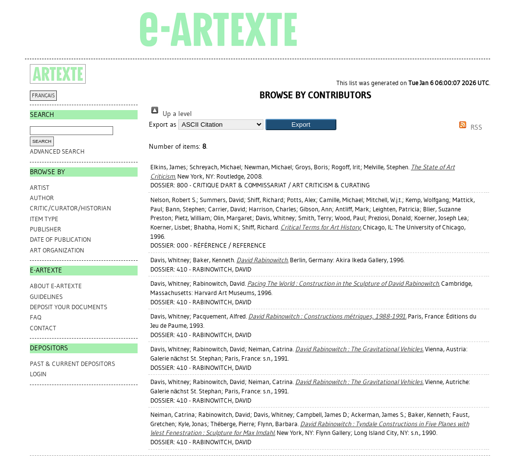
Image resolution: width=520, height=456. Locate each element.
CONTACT (43, 328)
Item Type (44, 219)
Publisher (45, 229)
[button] (300, 124)
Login (38, 374)
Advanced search (57, 151)
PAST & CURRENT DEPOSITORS (72, 363)
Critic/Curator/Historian (70, 208)
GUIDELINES (46, 296)
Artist (39, 187)
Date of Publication (60, 239)
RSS (469, 127)
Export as (162, 124)
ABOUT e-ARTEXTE (56, 286)
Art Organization (57, 250)
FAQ (35, 317)
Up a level (170, 114)
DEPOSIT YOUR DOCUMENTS (68, 307)
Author (42, 198)
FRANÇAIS (43, 95)
